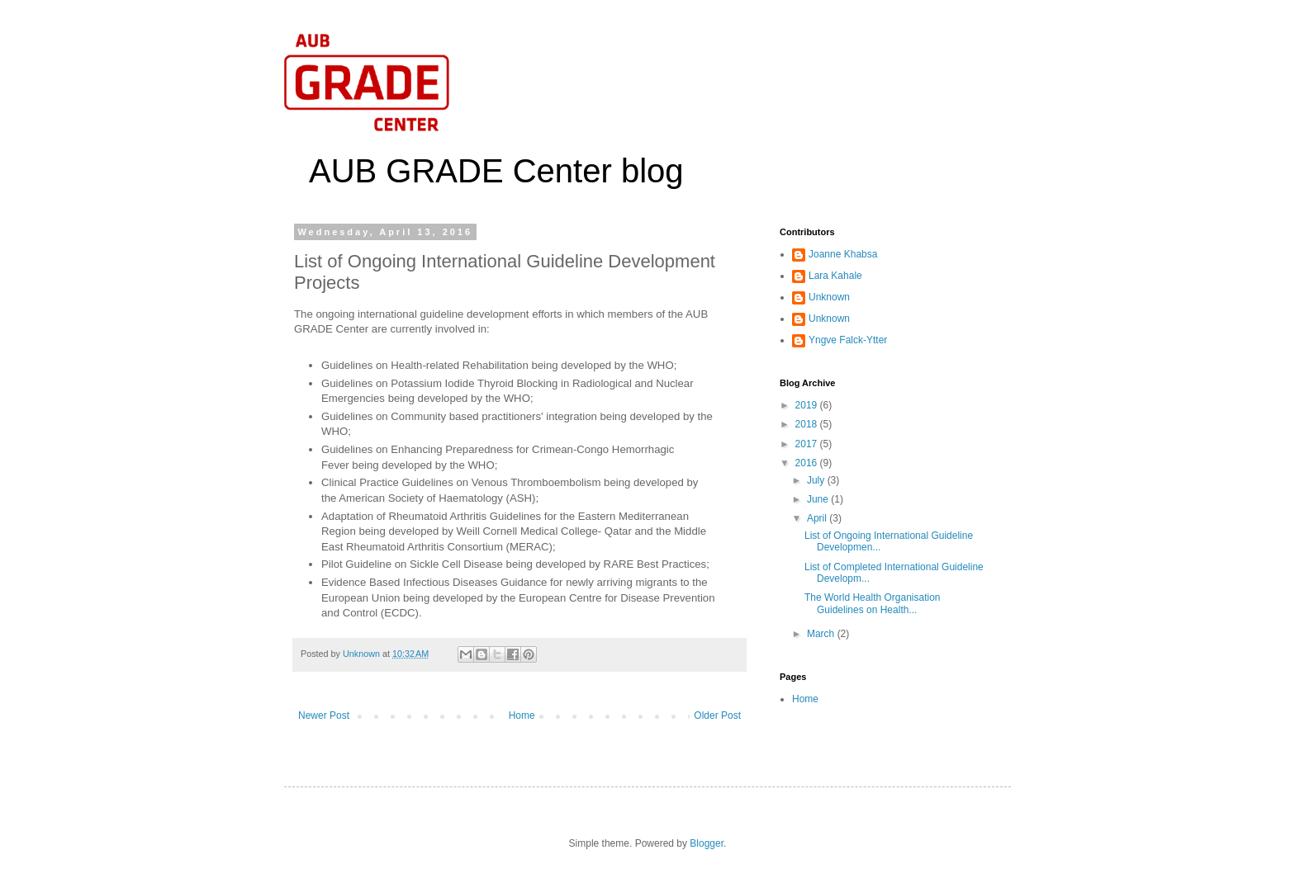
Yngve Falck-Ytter (848, 340)
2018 (807, 424)
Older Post (717, 715)
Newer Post (323, 715)
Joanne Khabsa (843, 254)
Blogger (706, 843)
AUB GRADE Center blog (496, 171)
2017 (807, 444)
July (817, 480)
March (822, 634)
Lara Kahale (835, 275)
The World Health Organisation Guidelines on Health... (872, 603)
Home (522, 715)
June (819, 499)
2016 (807, 463)
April (818, 518)
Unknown (829, 297)
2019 (807, 405)
